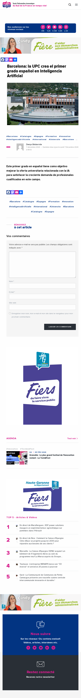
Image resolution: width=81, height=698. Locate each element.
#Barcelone (12, 136)
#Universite (54, 139)
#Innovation (65, 136)
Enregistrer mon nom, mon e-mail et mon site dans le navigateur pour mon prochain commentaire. (42, 315)
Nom (11, 281)
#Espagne (38, 136)
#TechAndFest (27, 449)
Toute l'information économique (29, 5)
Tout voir (72, 438)
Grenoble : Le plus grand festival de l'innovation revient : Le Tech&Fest (51, 456)
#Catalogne (25, 136)
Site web (12, 303)
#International (39, 139)
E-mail (12, 292)
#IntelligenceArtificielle (18, 139)
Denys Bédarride (34, 144)
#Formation (51, 136)
